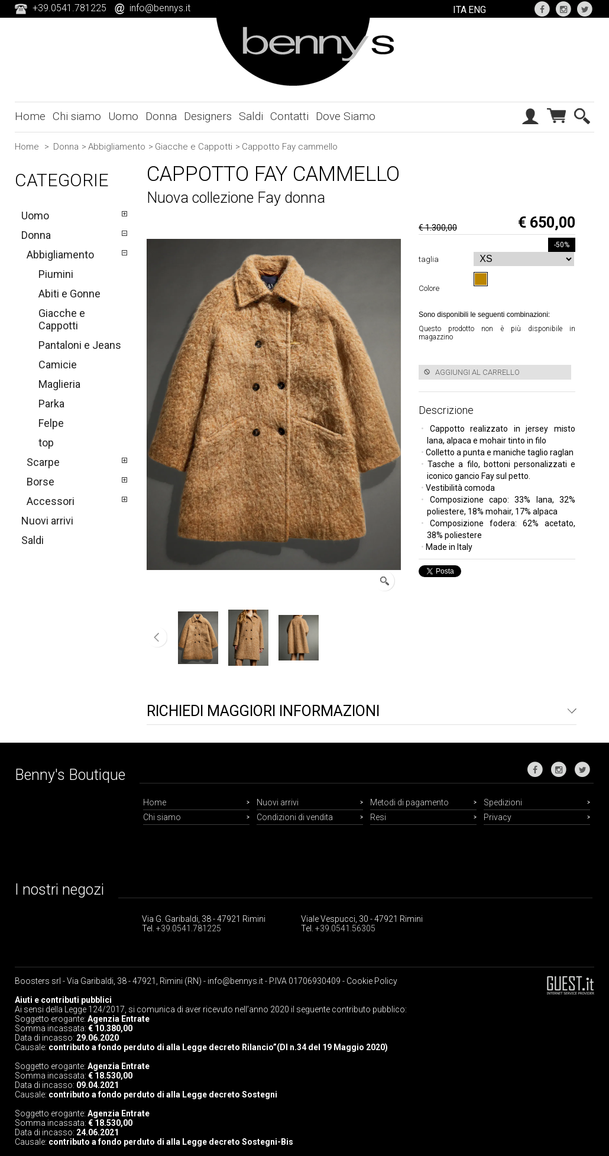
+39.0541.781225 (188, 928)
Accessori (50, 501)
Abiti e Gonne (69, 293)
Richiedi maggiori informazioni (263, 711)
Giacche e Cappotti (193, 146)
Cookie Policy (371, 981)
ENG (477, 9)
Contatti (289, 116)
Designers (208, 116)
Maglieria (59, 384)
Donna (161, 116)
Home (30, 116)
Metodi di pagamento (409, 802)
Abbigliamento (116, 146)
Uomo (123, 116)
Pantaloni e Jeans (79, 345)
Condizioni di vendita (295, 817)
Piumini (55, 274)
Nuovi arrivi (47, 520)
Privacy (497, 817)
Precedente (157, 637)
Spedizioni (503, 802)
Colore (431, 288)
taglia (430, 259)
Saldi (251, 116)
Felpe (51, 423)
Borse (40, 481)
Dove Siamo (345, 116)
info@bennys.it (159, 8)
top (46, 442)
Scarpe (43, 462)
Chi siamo (77, 116)
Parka (51, 403)
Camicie (57, 364)
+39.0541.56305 (345, 928)
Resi (378, 817)
